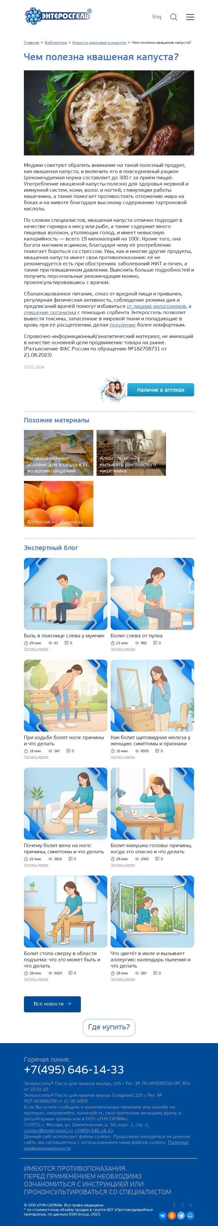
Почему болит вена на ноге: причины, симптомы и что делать (64, 849)
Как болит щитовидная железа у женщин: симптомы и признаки (151, 741)
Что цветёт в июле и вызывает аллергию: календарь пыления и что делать (151, 960)
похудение (123, 325)
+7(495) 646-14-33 (74, 1070)
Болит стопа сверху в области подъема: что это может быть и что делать (62, 960)
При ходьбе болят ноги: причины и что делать (64, 741)
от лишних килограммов (156, 306)
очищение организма (50, 312)
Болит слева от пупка (137, 636)
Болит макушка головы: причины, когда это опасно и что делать (151, 849)
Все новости (52, 1004)
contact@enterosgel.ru (48, 1130)
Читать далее (36, 649)
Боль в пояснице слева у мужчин (64, 636)
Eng (157, 17)
